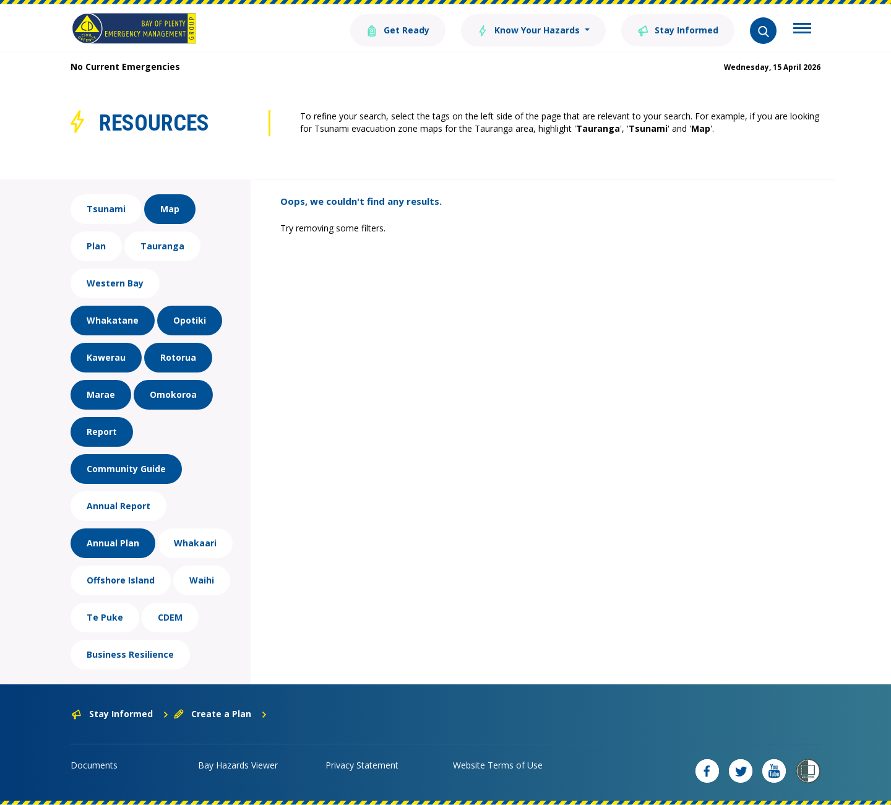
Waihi (201, 580)
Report (102, 431)
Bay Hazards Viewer (238, 765)
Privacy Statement (361, 765)
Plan (96, 246)
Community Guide (126, 469)
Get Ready (397, 29)
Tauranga (162, 246)
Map (169, 209)
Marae (101, 394)
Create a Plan (220, 714)
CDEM (170, 617)
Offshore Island (121, 580)
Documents (94, 765)
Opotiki (189, 320)
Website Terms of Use (498, 765)
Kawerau (106, 357)
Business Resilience (130, 654)
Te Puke (105, 617)
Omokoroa (173, 394)
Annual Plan (113, 543)
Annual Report (118, 506)
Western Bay (115, 283)
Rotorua (178, 357)
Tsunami (106, 209)
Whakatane (113, 320)
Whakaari (195, 543)
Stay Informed (677, 29)
